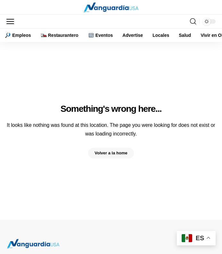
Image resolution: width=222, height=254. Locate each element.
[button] (11, 21)
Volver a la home (111, 153)
